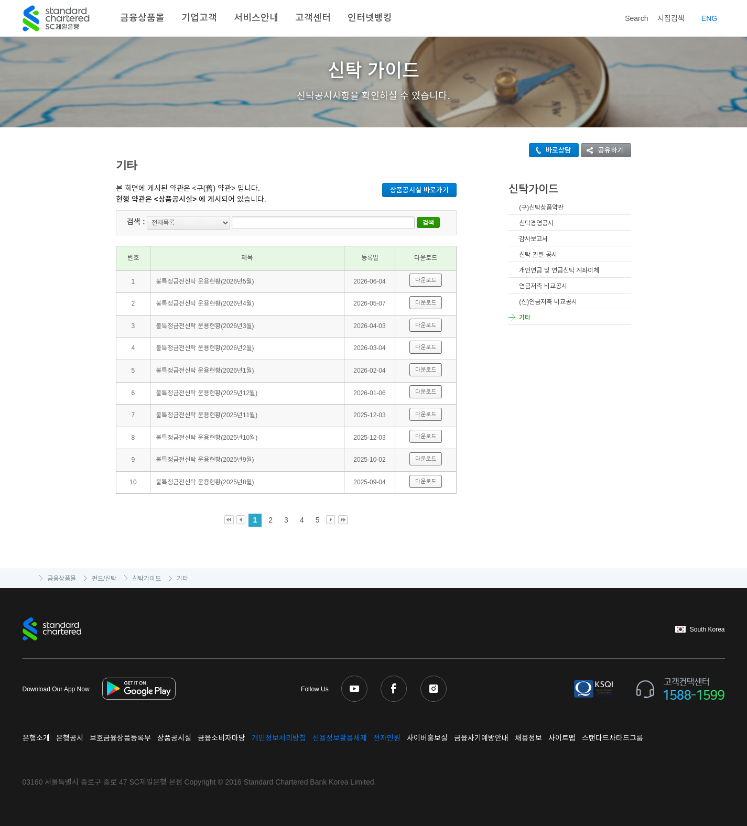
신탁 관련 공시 (538, 254)
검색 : (136, 222)
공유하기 (602, 150)
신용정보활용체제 (339, 738)
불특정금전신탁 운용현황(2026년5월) (205, 281)
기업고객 (199, 18)
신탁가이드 (146, 578)
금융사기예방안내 (481, 738)
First (229, 520)
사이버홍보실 (427, 738)
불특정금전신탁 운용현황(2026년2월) (205, 348)
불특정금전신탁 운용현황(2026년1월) (205, 370)
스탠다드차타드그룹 (612, 738)
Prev (241, 520)
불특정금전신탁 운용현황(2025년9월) (205, 459)
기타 (525, 317)
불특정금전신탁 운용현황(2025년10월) (206, 437)
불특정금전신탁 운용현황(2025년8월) (205, 481)
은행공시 (69, 738)
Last (343, 520)
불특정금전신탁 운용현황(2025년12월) (206, 392)
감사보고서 (533, 239)
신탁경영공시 (536, 223)
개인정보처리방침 (279, 738)
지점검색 (671, 18)
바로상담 (550, 150)
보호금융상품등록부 (120, 738)
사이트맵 (562, 738)
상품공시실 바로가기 (419, 190)
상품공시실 (174, 738)
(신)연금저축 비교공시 (548, 302)
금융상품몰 (142, 18)
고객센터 (313, 18)
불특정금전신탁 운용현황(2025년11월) (206, 415)
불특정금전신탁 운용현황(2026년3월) (205, 325)
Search (629, 16)
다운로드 (425, 280)
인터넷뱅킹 (370, 18)
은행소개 (36, 738)
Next (331, 520)
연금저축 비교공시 (543, 286)
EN (709, 18)
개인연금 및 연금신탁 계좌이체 (559, 270)
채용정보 (528, 738)
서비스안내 (256, 18)
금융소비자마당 (221, 738)
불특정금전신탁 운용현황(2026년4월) (205, 303)
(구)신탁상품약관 (541, 207)
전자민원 (386, 738)
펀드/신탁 (104, 578)
